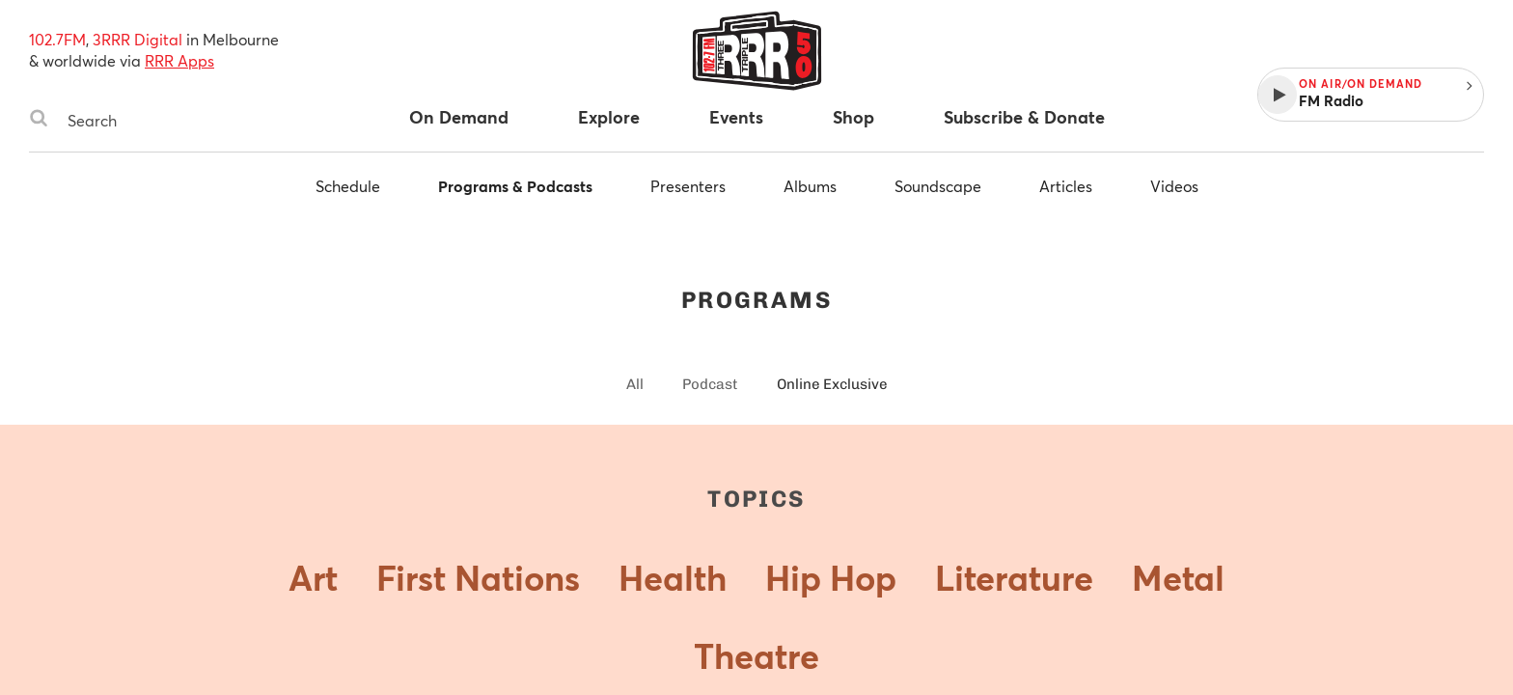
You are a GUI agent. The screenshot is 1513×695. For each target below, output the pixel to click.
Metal (1178, 577)
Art (313, 577)
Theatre (756, 655)
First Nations (478, 577)
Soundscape (937, 186)
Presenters (688, 186)
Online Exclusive (832, 384)
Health (673, 577)
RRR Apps (179, 60)
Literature (1014, 577)
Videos (1174, 186)
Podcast (710, 384)
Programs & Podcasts (515, 186)
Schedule (348, 186)
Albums (810, 186)
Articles (1065, 186)
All (635, 384)
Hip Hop (830, 577)
